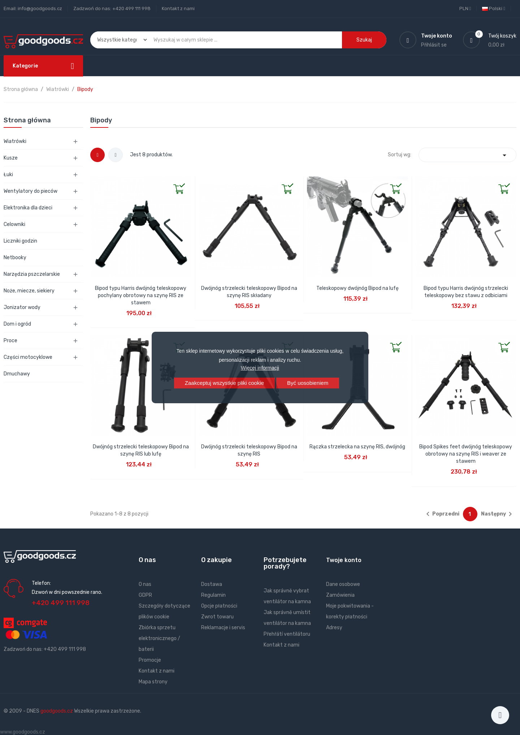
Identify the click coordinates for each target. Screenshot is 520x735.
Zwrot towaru (217, 617)
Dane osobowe (343, 584)
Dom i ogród (17, 324)
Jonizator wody (22, 307)
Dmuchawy (17, 374)
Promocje (150, 660)
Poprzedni (441, 514)
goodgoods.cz (56, 711)
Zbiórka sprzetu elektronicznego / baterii (159, 638)
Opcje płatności (219, 606)
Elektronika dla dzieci (28, 208)
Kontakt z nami (178, 8)
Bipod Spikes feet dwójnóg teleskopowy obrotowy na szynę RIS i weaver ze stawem (465, 454)
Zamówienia (340, 595)
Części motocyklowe (28, 357)
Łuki (8, 174)
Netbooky (15, 258)
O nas (145, 584)
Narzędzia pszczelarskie (32, 274)
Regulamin (213, 595)
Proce (10, 341)
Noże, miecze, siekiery (29, 291)
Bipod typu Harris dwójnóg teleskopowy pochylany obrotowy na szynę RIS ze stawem (140, 295)
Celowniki (14, 224)
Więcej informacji (260, 368)
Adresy (334, 628)
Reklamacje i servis (223, 628)
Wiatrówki (15, 141)
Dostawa (211, 584)
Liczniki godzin (20, 241)
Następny (498, 514)
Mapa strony (153, 682)
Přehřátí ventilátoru (287, 634)
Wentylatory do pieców (30, 191)
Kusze (11, 158)
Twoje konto (343, 560)
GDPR (145, 595)
